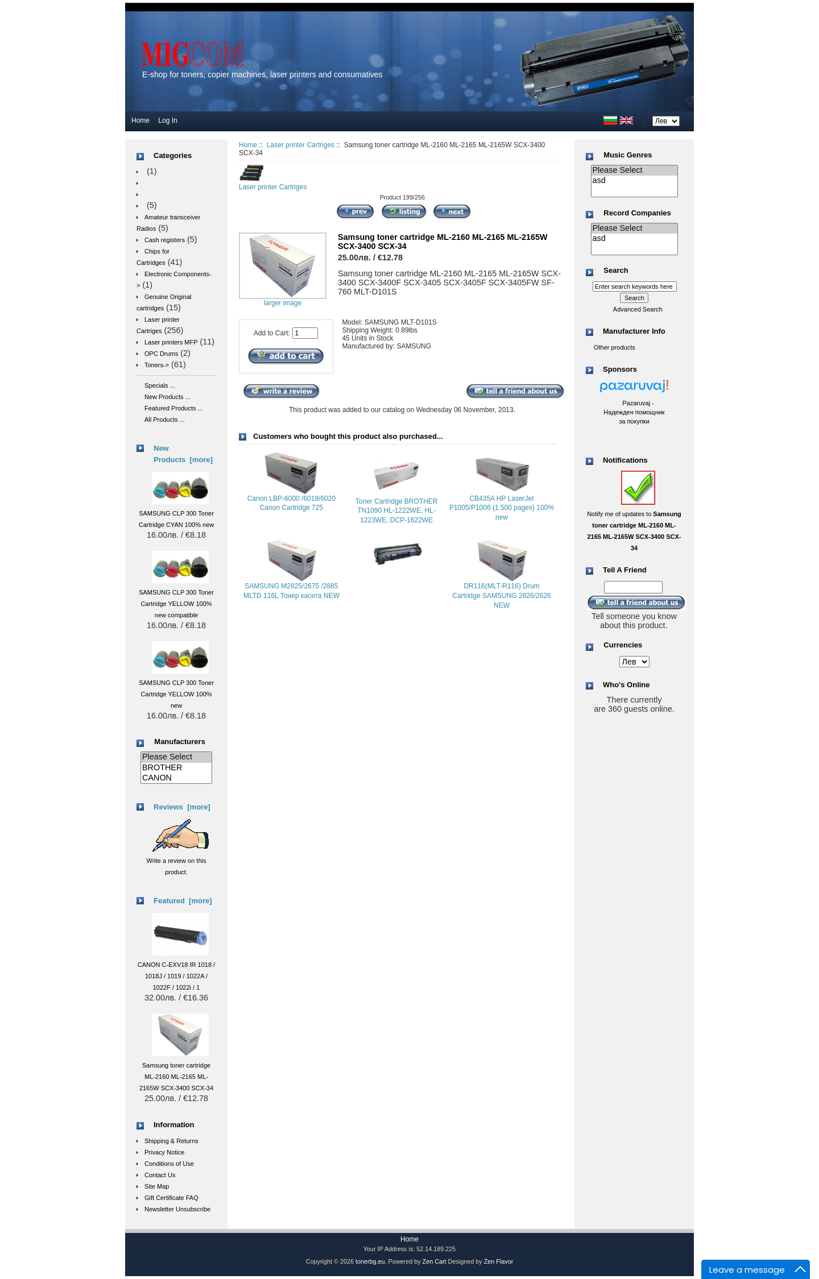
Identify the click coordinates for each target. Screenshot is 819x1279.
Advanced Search (638, 309)
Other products (614, 347)
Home (140, 120)
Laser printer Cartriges (300, 145)
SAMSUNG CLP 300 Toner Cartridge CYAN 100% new (176, 513)
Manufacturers (179, 741)
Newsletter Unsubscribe (177, 1209)
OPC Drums (161, 353)
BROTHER (176, 768)
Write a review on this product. (178, 860)
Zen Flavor (499, 1261)
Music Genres (627, 155)
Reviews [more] (182, 807)
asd (634, 181)
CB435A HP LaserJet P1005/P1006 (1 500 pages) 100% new (501, 508)
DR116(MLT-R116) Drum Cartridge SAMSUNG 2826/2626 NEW (501, 595)
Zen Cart (434, 1261)
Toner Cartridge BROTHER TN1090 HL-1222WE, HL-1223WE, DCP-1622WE (396, 511)
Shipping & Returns (171, 1140)
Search (615, 271)
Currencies (622, 645)
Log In (167, 120)
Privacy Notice (164, 1152)
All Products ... (164, 419)
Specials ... (159, 385)
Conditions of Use (169, 1163)
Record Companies (637, 213)
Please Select (176, 757)
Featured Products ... (173, 408)
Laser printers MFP (171, 342)
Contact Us (159, 1175)
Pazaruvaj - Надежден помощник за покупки (633, 412)
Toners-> (156, 365)
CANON (176, 778)
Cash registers (164, 239)
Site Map (156, 1186)
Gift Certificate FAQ (171, 1197)
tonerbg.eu (370, 1261)
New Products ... (167, 396)
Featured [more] (183, 900)
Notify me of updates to (634, 525)
